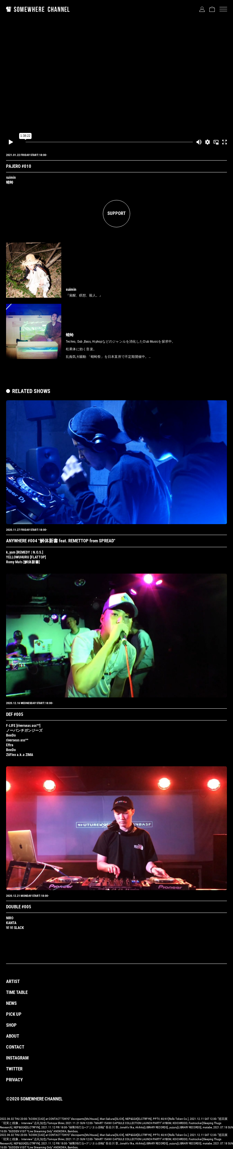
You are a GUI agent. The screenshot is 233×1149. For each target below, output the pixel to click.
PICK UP (14, 1014)
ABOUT (12, 1036)
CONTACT (15, 1047)
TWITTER (14, 1069)
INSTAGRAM (17, 1058)
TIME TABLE (17, 992)
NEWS (11, 1003)
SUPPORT (116, 213)
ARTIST (13, 981)
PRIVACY (14, 1080)
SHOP (11, 1025)
